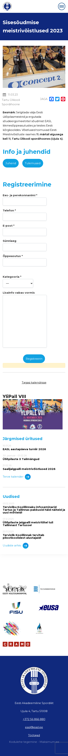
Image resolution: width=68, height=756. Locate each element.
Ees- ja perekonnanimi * (25, 199)
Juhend (10, 163)
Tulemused (32, 163)
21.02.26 (34, 467)
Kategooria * (18, 281)
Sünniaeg (25, 245)
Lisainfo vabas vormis (25, 319)
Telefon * (25, 215)
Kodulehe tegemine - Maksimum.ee (34, 742)
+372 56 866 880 (34, 719)
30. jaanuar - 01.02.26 (34, 457)
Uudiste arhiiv (15, 546)
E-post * (25, 230)
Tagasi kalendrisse (34, 382)
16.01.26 (34, 447)
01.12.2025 (34, 521)
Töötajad (34, 735)
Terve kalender (17, 477)
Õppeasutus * (25, 260)
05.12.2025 (34, 508)
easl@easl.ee (34, 727)
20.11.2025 (34, 534)
